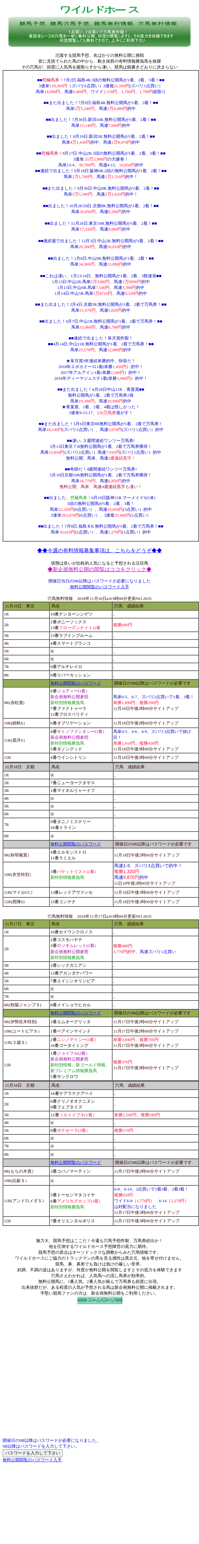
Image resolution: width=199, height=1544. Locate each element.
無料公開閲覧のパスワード (75, 683)
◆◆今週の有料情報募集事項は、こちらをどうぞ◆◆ (99, 550)
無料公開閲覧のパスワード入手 (99, 586)
